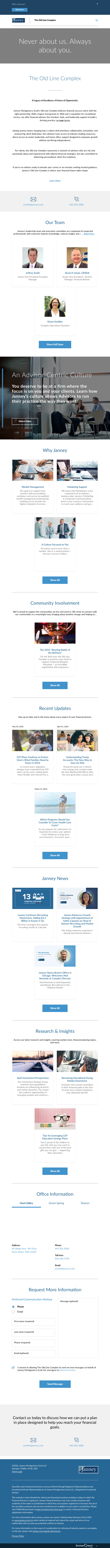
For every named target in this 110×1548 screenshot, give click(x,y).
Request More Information (55, 1293)
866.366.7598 (62, 1262)
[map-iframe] (55, 1227)
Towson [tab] (85, 1206)
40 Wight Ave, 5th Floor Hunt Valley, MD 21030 (24, 1253)
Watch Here (19, 10)
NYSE (30, 1469)
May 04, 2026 (17, 729)
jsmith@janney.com (33, 205)
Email (20, 1315)
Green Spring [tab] (56, 1206)
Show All (55, 582)
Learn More (55, 181)
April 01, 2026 (63, 729)
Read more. (89, 234)
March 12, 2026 (41, 791)
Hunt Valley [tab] (26, 1206)
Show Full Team (55, 345)
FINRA (23, 1469)
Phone (20, 1310)
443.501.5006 (76, 205)
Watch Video (26, 422)
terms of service (67, 1373)
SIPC (36, 1469)
